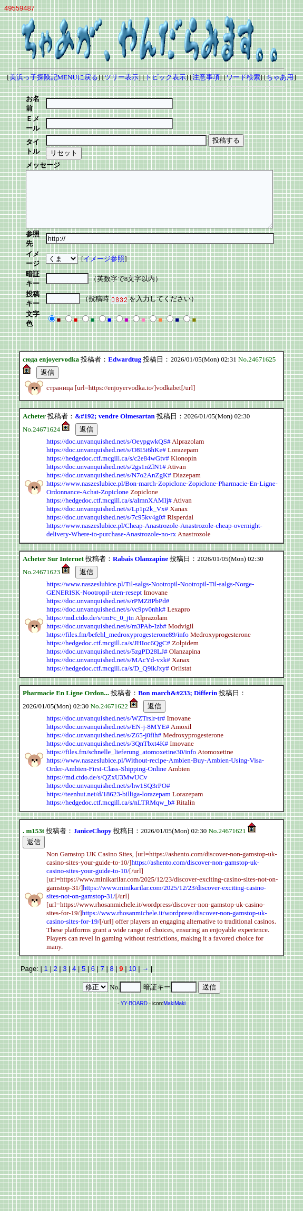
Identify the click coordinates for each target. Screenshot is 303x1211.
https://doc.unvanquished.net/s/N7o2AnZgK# (108, 417)
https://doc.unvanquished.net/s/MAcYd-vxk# (108, 601)
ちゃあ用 (280, 77)
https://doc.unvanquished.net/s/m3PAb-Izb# (106, 568)
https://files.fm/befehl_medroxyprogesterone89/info (117, 576)
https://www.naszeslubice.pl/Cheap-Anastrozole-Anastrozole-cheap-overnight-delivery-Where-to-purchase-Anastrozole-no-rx (154, 471)
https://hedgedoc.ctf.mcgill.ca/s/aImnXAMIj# (109, 442)
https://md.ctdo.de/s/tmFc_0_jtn (90, 559)
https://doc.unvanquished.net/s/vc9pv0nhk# (105, 551)
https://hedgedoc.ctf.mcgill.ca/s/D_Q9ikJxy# (107, 610)
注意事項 (206, 77)
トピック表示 (165, 77)
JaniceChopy (92, 772)
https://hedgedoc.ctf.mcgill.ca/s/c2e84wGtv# (107, 400)
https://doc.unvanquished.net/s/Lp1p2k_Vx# (107, 450)
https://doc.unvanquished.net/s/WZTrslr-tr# (105, 660)
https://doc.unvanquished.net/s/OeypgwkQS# (108, 383)
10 (132, 910)
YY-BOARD (134, 945)
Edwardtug (124, 301)
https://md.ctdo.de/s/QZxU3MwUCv (96, 719)
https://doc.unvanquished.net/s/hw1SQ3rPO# (108, 727)
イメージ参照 (114, 229)
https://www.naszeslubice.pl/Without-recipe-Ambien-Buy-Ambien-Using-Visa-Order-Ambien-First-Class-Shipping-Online (155, 706)
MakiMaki (174, 945)
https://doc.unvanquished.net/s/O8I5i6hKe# (106, 391)
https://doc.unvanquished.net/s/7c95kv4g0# (105, 459)
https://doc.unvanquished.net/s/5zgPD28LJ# (107, 593)
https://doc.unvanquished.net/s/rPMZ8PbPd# (107, 542)
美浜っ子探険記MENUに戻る (53, 77)
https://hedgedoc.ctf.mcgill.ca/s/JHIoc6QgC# (108, 584)
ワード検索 (243, 77)
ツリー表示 (121, 77)
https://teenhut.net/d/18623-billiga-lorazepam (108, 735)
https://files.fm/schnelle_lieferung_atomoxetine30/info (121, 693)
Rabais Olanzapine (140, 500)
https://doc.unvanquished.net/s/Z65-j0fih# (103, 676)
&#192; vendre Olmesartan (114, 358)
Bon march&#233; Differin (177, 634)
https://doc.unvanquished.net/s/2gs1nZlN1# (106, 408)
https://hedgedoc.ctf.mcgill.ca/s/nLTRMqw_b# (110, 744)
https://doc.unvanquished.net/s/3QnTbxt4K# (107, 685)
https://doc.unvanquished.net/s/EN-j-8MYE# (107, 668)
